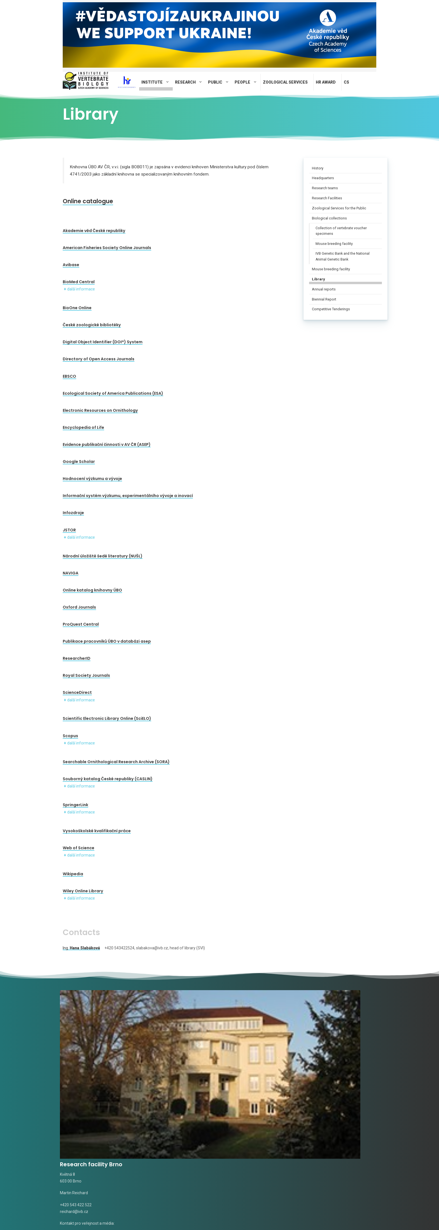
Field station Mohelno (338, 1036)
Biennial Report (324, 299)
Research (190, 82)
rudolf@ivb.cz (237, 1083)
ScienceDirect (77, 692)
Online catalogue (97, 200)
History (317, 168)
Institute (157, 82)
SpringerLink (75, 805)
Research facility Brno (91, 1036)
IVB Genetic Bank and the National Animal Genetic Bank (343, 256)
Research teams (325, 188)
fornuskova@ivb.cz (193, 1115)
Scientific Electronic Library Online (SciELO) (107, 718)
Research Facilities (327, 198)
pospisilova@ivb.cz (325, 1083)
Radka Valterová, (75, 1106)
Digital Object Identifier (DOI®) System (103, 342)
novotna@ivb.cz (74, 1125)
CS (346, 82)
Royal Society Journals (86, 675)
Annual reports (324, 289)
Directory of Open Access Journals (98, 359)
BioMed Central (79, 282)
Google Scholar (79, 461)
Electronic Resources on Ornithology (100, 410)
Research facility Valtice (260, 1036)
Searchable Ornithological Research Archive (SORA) (116, 762)
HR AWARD (326, 82)
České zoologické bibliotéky (92, 325)
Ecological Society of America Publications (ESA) (113, 393)
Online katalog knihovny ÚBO (92, 590)
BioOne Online (77, 308)
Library (318, 279)
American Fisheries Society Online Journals (107, 247)
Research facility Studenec (166, 1040)
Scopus (70, 736)
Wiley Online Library (83, 891)
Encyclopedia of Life (83, 427)
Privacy (198, 1211)
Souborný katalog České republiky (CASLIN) (108, 779)
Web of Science (78, 848)
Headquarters (323, 178)
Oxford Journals (79, 607)
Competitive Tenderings (331, 309)
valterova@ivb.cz (106, 1106)
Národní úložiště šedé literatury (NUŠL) (103, 556)
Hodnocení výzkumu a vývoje (92, 478)
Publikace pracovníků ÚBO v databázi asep (107, 641)
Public (220, 82)
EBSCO (69, 376)
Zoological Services (285, 82)
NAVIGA (70, 573)
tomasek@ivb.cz (157, 1091)
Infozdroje (73, 512)
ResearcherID (76, 658)
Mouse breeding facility (334, 244)
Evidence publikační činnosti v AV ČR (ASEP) (107, 444)
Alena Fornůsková (159, 1115)
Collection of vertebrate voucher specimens (341, 231)
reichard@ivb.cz (74, 1083)
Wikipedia (73, 874)
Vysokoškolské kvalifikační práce (97, 831)
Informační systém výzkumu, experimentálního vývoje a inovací (128, 495)
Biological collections (329, 218)
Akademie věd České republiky (94, 230)
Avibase (71, 265)
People (247, 82)
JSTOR (69, 530)
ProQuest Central (81, 624)
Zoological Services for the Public (339, 208)
